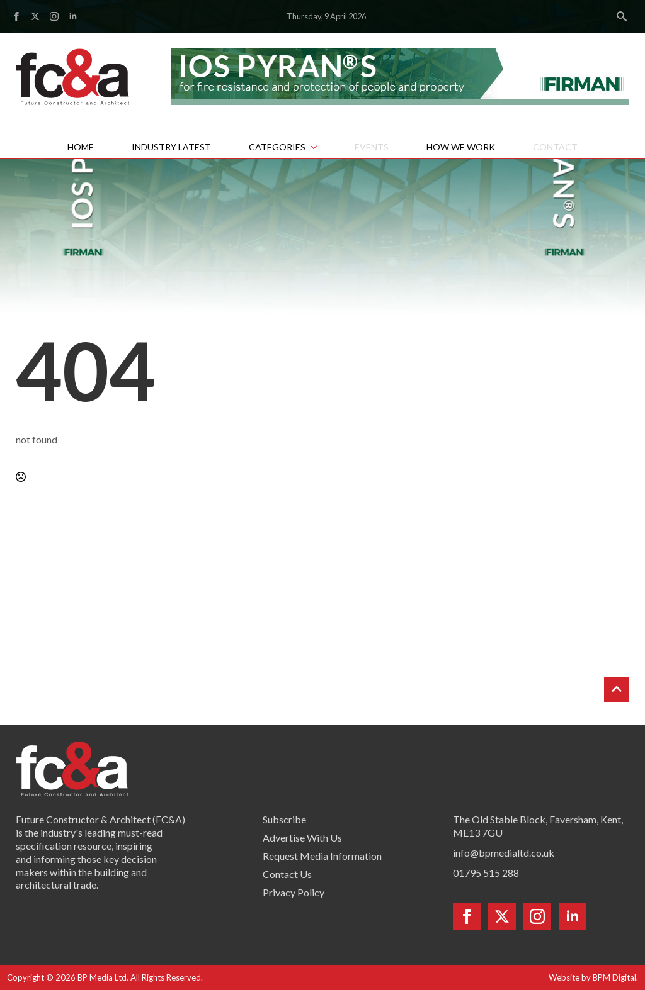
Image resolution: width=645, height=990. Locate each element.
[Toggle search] (621, 16)
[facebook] (16, 16)
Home (80, 147)
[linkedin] (73, 16)
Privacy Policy (293, 892)
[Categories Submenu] (320, 147)
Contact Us (287, 874)
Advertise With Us (302, 837)
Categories (277, 147)
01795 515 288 (486, 873)
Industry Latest (171, 147)
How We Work (460, 147)
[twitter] (35, 16)
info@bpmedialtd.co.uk (503, 853)
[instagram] (54, 16)
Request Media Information (322, 856)
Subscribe (284, 819)
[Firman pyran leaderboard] (400, 75)
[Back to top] (616, 689)
